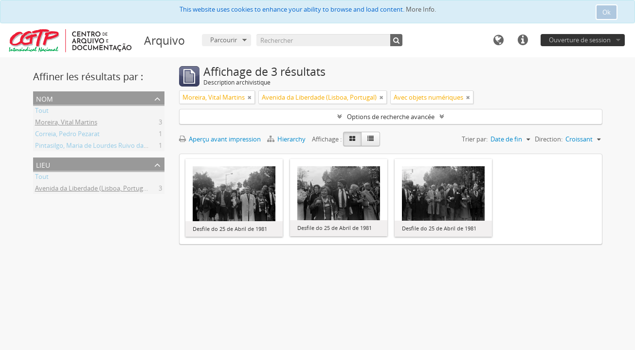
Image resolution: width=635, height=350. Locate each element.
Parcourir (223, 39)
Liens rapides (522, 40)
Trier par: (475, 139)
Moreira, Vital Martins (66, 123)
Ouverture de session (580, 39)
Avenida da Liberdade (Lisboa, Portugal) (92, 189)
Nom (44, 98)
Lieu (43, 164)
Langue (498, 40)
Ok (606, 12)
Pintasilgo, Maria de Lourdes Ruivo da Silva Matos (106, 146)
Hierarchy (287, 139)
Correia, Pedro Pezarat (67, 135)
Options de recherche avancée (391, 116)
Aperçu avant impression (220, 139)
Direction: (548, 139)
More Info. (421, 9)
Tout (42, 111)
